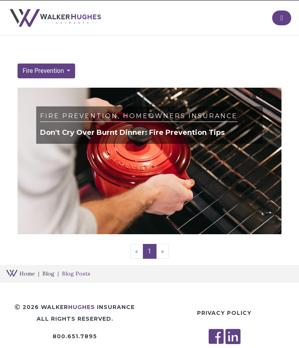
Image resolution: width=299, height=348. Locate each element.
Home (27, 273)
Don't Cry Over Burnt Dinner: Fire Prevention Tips (132, 132)
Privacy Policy (224, 312)
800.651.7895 (75, 336)
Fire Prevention (44, 70)
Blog (48, 273)
